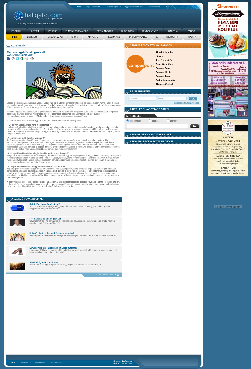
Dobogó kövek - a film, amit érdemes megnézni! (52, 233)
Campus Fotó (163, 68)
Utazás (159, 56)
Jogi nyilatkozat (56, 362)
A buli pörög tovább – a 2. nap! (44, 262)
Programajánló (138, 37)
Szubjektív (172, 37)
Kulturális (114, 37)
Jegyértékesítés (164, 60)
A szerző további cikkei (106, 275)
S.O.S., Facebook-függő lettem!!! (44, 204)
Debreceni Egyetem (113, 7)
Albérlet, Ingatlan (164, 52)
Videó (191, 31)
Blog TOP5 (127, 31)
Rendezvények (151, 31)
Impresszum (25, 362)
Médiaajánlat (40, 362)
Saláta (192, 37)
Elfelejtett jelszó (192, 103)
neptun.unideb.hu (93, 7)
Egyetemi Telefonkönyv (134, 7)
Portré (53, 31)
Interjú (35, 31)
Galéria (173, 31)
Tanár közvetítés (164, 64)
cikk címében (135, 121)
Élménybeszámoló (77, 31)
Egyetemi (32, 37)
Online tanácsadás (165, 80)
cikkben (155, 121)
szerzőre (173, 121)
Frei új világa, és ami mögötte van (45, 219)
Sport (75, 37)
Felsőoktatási (55, 37)
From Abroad (105, 31)
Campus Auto (163, 76)
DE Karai (168, 7)
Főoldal (16, 31)
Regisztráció (178, 103)
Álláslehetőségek (165, 84)
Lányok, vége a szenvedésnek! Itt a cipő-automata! (53, 248)
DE (157, 37)
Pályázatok (93, 37)
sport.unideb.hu (154, 7)
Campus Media (163, 72)
